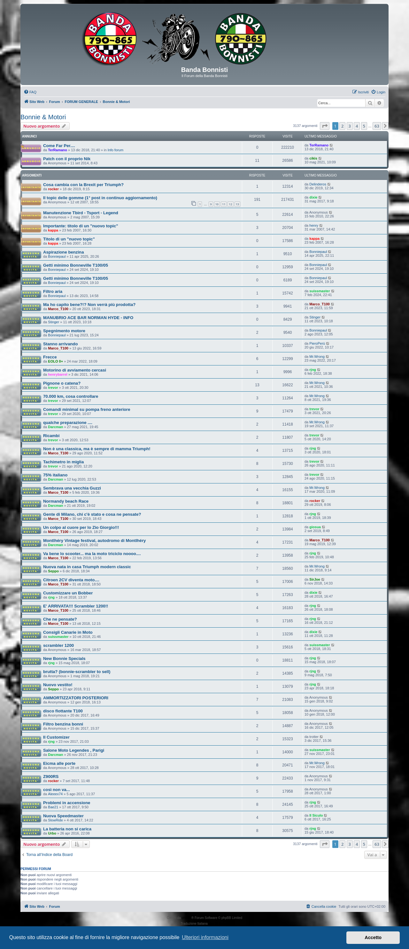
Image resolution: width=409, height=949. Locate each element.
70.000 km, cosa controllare (70, 396)
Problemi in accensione (66, 802)
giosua (314, 527)
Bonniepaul (57, 256)
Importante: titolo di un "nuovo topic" (80, 226)
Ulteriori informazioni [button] (205, 937)
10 (217, 204)
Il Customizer (56, 737)
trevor (53, 387)
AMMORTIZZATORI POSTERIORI (75, 697)
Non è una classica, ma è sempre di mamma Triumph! (96, 448)
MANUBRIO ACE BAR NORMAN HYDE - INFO (88, 317)
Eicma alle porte (59, 763)
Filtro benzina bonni (63, 724)
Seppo (53, 571)
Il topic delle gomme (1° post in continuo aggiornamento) (100, 197)
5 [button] (364, 126)
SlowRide (55, 820)
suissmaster (319, 291)
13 (237, 204)
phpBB (186, 918)
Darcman (55, 427)
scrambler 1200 (58, 645)
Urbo (52, 833)
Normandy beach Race (66, 501)
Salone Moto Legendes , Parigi (73, 750)
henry (313, 225)
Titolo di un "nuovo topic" (69, 239)
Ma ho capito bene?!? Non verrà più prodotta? (89, 304)
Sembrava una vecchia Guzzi (72, 488)
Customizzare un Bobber (68, 593)
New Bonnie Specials (64, 658)
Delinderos (317, 184)
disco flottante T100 (63, 711)
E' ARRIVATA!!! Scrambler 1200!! (75, 606)
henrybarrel (57, 374)
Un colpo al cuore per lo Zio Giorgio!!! (81, 527)
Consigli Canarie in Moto (68, 632)
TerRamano (57, 150)
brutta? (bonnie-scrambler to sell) (76, 671)
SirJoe (314, 579)
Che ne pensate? (60, 619)
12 (230, 204)
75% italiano (55, 475)
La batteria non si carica (67, 829)
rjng (312, 370)
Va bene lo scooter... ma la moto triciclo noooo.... (92, 553)
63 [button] (376, 126)
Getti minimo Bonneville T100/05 (75, 265)
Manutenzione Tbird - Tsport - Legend (80, 212)
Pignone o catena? (62, 383)
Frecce (50, 357)
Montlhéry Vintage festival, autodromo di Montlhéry (94, 540)
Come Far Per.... (59, 145)
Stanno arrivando (60, 343)
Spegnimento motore (64, 330)
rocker (53, 189)
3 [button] (350, 126)
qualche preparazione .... (67, 422)
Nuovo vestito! (58, 684)
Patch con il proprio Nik (66, 158)
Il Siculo (316, 815)
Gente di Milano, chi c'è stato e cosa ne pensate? (92, 514)
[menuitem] (30, 92)
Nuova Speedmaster (63, 815)
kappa (53, 230)
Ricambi (51, 435)
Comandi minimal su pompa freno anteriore (86, 409)
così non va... (56, 789)
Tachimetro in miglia (63, 461)
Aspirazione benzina (63, 252)
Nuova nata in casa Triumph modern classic (87, 566)
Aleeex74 (55, 794)
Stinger (53, 322)
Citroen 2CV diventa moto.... (71, 579)
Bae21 (53, 807)
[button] (324, 126)
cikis (313, 158)
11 (223, 204)
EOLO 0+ (55, 361)
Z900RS (50, 776)
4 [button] (357, 126)
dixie (313, 197)
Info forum (116, 150)
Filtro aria (52, 291)
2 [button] (342, 126)
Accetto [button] (373, 937)
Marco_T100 (58, 309)
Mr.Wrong (316, 356)
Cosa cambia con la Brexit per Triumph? (83, 184)
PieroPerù (317, 343)
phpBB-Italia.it (218, 923)
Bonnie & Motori (43, 117)
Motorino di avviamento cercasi (74, 370)
